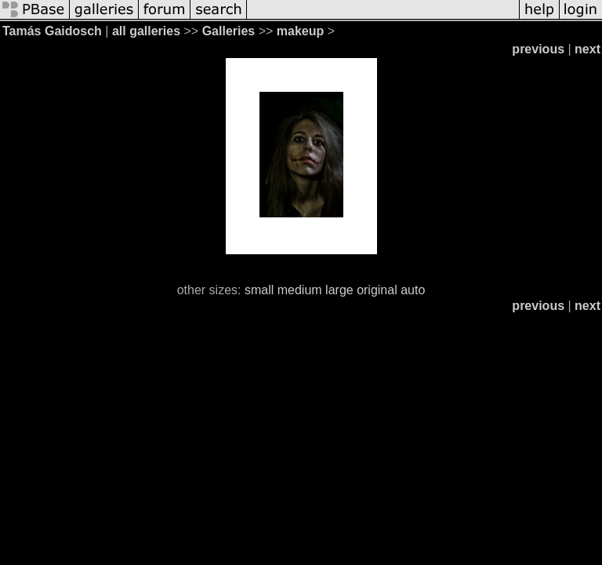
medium (299, 290)
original (377, 290)
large (339, 290)
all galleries (146, 31)
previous (538, 49)
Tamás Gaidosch (52, 31)
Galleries (229, 31)
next (587, 49)
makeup (300, 31)
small (259, 290)
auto (413, 290)
